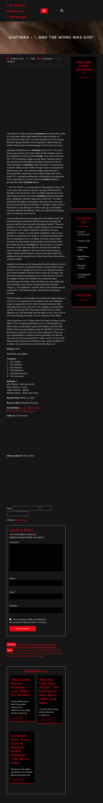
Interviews (83, 247)
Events (81, 240)
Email (12, 592)
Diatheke (46, 508)
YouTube (12, 411)
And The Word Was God (25, 508)
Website (13, 606)
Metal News (21, 520)
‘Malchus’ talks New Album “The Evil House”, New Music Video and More (49, 691)
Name (12, 578)
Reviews (82, 265)
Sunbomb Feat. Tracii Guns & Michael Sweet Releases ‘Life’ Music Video (20, 749)
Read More (18, 718)
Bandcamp (30, 411)
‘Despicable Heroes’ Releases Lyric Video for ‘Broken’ (20, 687)
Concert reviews (81, 233)
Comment (14, 542)
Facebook (24, 408)
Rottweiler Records (17, 513)
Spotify (20, 411)
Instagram (34, 408)
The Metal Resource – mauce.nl (16, 11)
